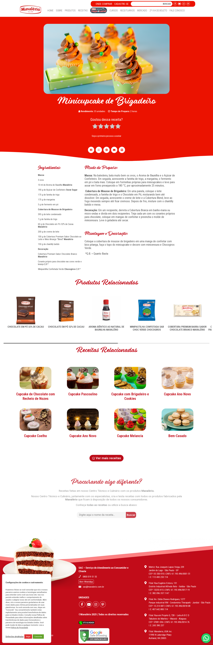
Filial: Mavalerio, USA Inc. (160, 631)
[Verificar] (87, 624)
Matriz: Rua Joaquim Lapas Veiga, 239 (166, 567)
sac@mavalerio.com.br (93, 586)
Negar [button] (28, 636)
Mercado (142, 10)
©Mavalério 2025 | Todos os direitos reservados (104, 614)
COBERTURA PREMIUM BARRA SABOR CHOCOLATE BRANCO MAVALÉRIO (187, 328)
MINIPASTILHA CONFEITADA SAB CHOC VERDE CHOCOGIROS (147, 328)
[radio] (95, 126)
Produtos (70, 10)
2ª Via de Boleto (158, 10)
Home (50, 10)
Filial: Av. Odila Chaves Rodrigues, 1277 (167, 599)
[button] (91, 150)
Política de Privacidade (19, 628)
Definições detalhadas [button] (15, 636)
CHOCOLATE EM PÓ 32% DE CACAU (26, 326)
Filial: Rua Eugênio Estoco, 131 (163, 583)
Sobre (59, 10)
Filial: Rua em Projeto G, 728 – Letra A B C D (169, 615)
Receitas (83, 10)
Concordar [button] (38, 636)
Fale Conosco (177, 10)
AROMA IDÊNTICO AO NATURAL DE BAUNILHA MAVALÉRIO (106, 328)
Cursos (114, 10)
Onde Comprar (104, 3)
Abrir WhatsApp (86, 581)
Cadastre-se (121, 3)
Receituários (127, 10)
